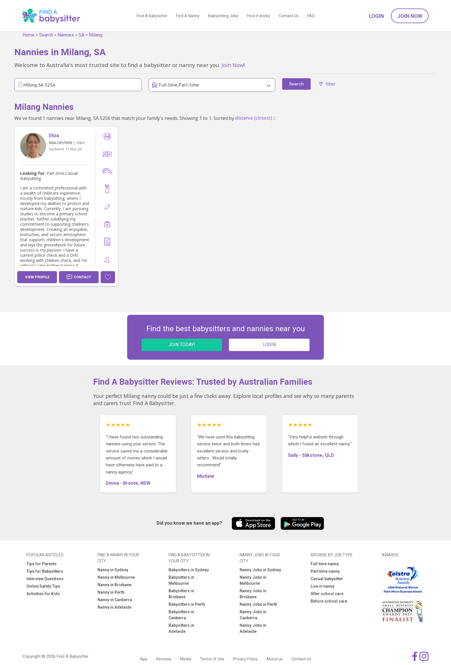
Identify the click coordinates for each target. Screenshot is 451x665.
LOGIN (269, 344)
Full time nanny (325, 563)
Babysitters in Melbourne (181, 580)
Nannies (66, 35)
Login (376, 16)
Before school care (329, 601)
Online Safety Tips (43, 586)
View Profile (37, 277)
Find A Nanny (188, 16)
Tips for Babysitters (44, 571)
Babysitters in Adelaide (181, 628)
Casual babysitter (327, 578)
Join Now (409, 16)
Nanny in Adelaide (114, 607)
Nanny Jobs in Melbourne (253, 580)
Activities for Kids (43, 593)
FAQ (311, 16)
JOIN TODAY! (181, 344)
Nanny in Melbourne (116, 577)
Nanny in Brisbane (114, 584)
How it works (258, 16)
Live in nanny (323, 586)
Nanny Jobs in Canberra (253, 615)
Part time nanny (325, 571)
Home (28, 35)
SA (81, 35)
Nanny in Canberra (115, 599)
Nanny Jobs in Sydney (260, 570)
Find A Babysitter (152, 16)
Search (46, 35)
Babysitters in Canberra (181, 615)
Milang (95, 35)
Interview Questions (45, 578)
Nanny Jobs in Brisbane (253, 594)
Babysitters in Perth (187, 604)
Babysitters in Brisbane (181, 594)
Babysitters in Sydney (189, 570)
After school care (327, 593)
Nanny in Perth (111, 592)
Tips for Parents (41, 563)
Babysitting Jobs (223, 16)
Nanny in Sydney (113, 570)
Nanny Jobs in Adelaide (253, 628)
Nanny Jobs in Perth (258, 604)
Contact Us (289, 16)
